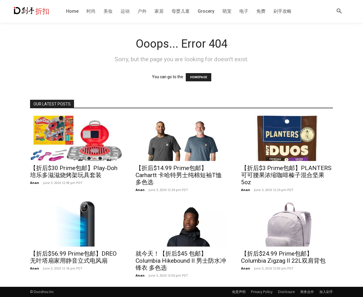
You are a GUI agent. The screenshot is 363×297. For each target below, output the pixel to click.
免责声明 (239, 291)
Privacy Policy (262, 291)
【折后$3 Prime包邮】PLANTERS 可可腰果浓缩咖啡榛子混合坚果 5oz (286, 175)
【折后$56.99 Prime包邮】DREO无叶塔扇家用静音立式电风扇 (73, 257)
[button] (339, 11)
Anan (34, 183)
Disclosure (286, 291)
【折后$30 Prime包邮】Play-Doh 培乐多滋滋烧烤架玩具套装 (73, 172)
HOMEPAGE (198, 77)
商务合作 (307, 291)
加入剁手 (326, 291)
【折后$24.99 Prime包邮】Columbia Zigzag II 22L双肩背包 (283, 257)
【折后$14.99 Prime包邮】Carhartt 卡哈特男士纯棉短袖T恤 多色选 (179, 175)
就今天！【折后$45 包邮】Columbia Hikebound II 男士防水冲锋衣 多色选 (181, 260)
